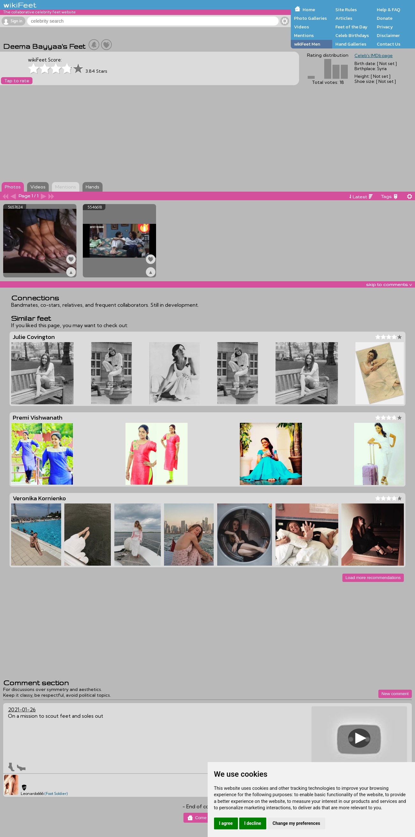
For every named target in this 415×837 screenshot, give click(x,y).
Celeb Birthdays (352, 35)
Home (309, 9)
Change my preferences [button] (296, 823)
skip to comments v (389, 284)
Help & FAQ (388, 9)
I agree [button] (226, 823)
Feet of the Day (351, 26)
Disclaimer (388, 35)
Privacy (385, 26)
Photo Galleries (310, 18)
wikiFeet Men (307, 44)
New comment (395, 693)
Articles (343, 18)
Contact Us (388, 44)
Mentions (304, 35)
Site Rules (346, 9)
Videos (301, 26)
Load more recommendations (373, 577)
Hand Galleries (350, 44)
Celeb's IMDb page (373, 55)
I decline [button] (252, 823)
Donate (384, 18)
